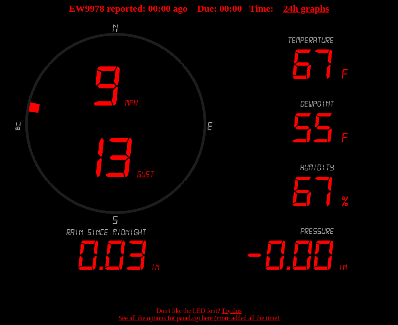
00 (153, 8)
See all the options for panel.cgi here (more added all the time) (199, 318)
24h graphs (306, 8)
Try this (232, 310)
